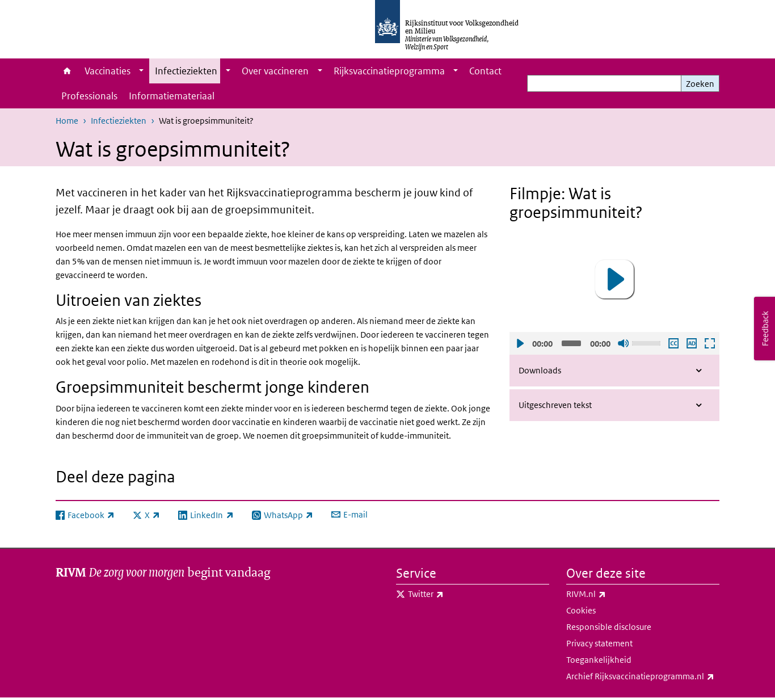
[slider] (571, 343)
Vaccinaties (107, 71)
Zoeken (700, 83)
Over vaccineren (275, 71)
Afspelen (519, 343)
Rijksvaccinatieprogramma (389, 71)
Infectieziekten (186, 71)
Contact (485, 71)
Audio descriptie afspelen (691, 343)
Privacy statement (599, 643)
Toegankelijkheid (598, 659)
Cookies (581, 610)
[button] (614, 279)
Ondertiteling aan (673, 343)
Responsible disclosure (608, 626)
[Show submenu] (141, 70)
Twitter (451, 594)
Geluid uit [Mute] (623, 343)
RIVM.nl (611, 594)
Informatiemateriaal (171, 96)
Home (67, 70)
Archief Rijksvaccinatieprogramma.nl (642, 676)
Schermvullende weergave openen (709, 343)
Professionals (89, 96)
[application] (614, 279)
